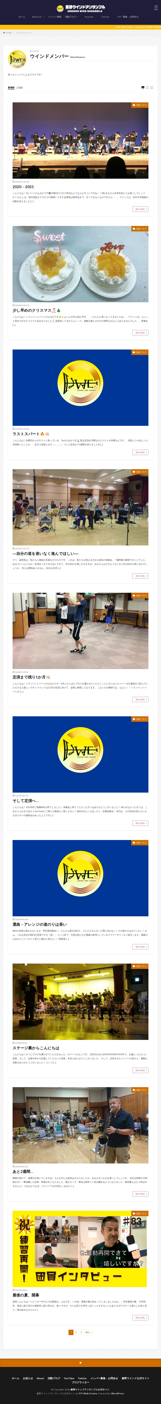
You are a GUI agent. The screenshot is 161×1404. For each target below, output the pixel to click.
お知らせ (28, 1377)
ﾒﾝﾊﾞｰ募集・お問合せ (127, 16)
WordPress (117, 1392)
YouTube (69, 1377)
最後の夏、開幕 (26, 1294)
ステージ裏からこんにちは (36, 1047)
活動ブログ (70, 16)
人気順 (19, 87)
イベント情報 (54, 16)
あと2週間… (23, 1170)
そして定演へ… (26, 800)
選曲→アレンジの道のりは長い (40, 923)
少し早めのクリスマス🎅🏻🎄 (37, 310)
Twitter (105, 16)
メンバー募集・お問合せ (104, 1377)
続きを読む (140, 209)
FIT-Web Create (88, 1392)
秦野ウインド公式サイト (135, 1377)
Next (87, 1331)
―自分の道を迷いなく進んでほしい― (45, 553)
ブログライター (80, 1381)
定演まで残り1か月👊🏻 (31, 676)
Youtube (88, 16)
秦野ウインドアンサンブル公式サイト (90, 1388)
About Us (37, 16)
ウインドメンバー (23, 33)
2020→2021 (23, 186)
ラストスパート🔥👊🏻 (31, 433)
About (40, 1377)
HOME (9, 33)
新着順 (11, 87)
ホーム (22, 16)
